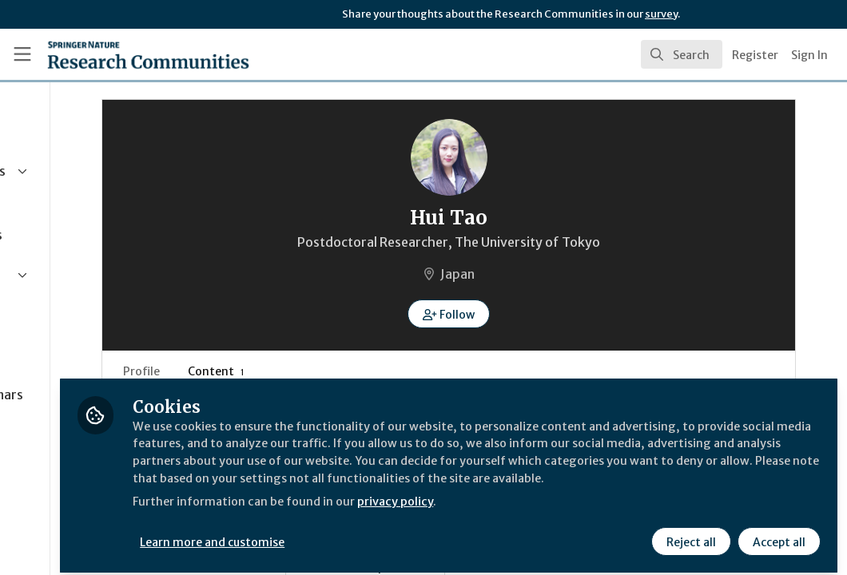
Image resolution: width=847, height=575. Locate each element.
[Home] (121, 54)
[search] (681, 54)
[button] (526, 313)
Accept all (776, 532)
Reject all (689, 532)
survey (661, 14)
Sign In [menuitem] (809, 55)
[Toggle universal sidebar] (22, 54)
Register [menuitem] (755, 55)
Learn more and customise (368, 532)
